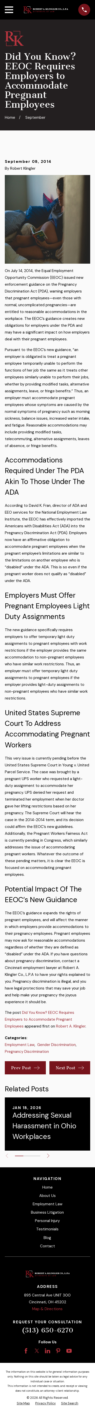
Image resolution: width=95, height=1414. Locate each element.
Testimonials (47, 1229)
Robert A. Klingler (70, 1026)
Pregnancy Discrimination (27, 1051)
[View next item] (48, 1156)
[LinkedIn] (47, 1350)
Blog (47, 1237)
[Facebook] (26, 1350)
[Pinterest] (58, 1350)
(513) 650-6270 (47, 1330)
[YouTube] (69, 1350)
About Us (47, 1195)
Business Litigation (47, 1212)
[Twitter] (37, 1350)
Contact (47, 1246)
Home (47, 1187)
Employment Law (19, 1044)
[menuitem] (23, 1403)
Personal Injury (47, 1220)
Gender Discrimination (56, 1044)
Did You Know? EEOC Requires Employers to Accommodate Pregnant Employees (39, 1019)
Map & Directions (47, 1308)
